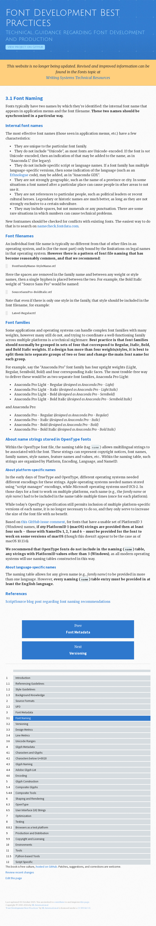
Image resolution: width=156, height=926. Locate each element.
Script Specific (24, 862)
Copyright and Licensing (30, 839)
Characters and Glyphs (29, 752)
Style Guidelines (25, 689)
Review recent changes (20, 872)
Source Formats (25, 701)
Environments (24, 845)
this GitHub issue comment (43, 522)
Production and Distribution (32, 833)
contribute (59, 902)
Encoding (21, 775)
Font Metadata (24, 712)
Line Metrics (23, 735)
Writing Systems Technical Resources (78, 77)
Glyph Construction (27, 781)
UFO (18, 706)
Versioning (22, 724)
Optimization (23, 816)
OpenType (22, 804)
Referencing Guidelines (30, 683)
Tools (19, 850)
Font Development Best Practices (63, 18)
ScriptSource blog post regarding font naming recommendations (58, 602)
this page (84, 902)
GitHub (25, 47)
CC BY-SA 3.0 (84, 908)
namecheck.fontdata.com (57, 226)
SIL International (40, 905)
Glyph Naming (24, 764)
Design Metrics (24, 729)
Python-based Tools (28, 856)
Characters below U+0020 (31, 758)
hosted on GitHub (46, 866)
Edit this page (14, 878)
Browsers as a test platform (32, 827)
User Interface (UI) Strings (31, 810)
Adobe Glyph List (26, 770)
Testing (20, 822)
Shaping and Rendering (30, 799)
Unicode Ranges (25, 741)
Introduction (23, 678)
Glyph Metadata (25, 747)
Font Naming (23, 718)
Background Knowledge (30, 695)
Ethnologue (19, 175)
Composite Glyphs (27, 787)
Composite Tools (26, 793)
